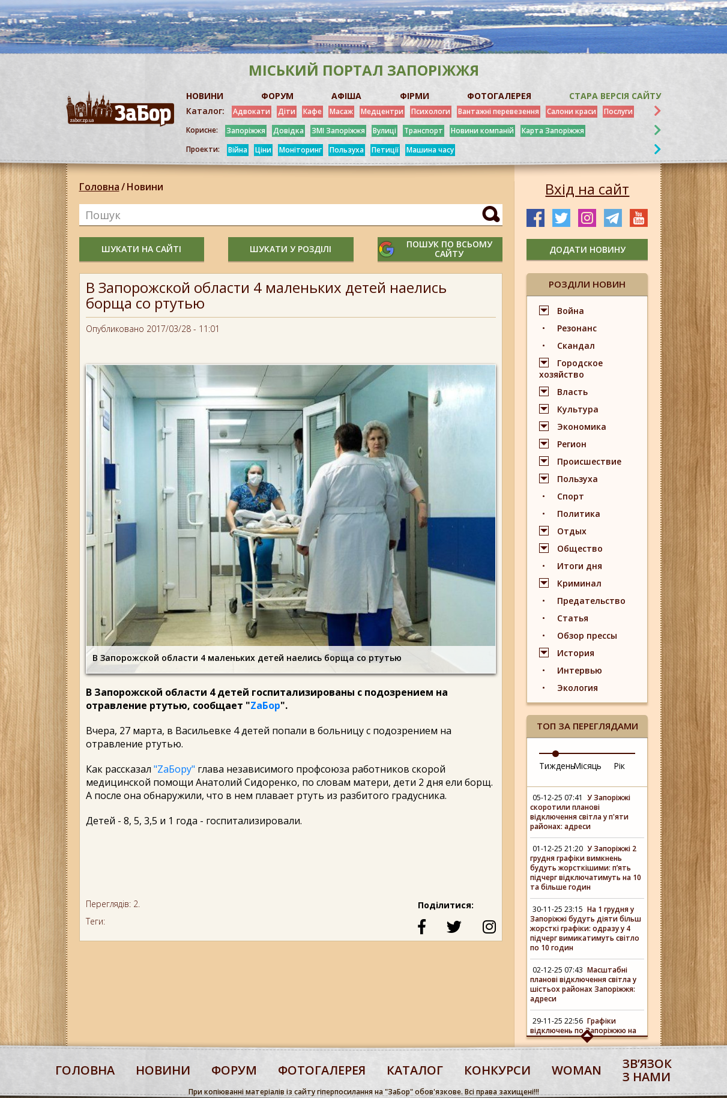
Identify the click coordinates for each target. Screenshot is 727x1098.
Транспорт (423, 130)
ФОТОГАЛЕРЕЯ (499, 95)
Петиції (385, 150)
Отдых (572, 531)
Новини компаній (482, 130)
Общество (580, 548)
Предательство (591, 600)
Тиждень (557, 765)
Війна (237, 150)
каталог (415, 1070)
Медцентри (382, 111)
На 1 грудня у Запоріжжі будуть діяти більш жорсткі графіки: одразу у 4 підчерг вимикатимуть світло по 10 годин (585, 928)
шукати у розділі (290, 249)
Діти (286, 111)
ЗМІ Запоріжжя (338, 130)
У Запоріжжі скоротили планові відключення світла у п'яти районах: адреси (580, 811)
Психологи (430, 111)
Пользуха (347, 150)
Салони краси (571, 111)
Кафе (312, 111)
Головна (99, 186)
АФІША (346, 95)
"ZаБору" (174, 769)
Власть (572, 391)
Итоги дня (579, 566)
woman (577, 1070)
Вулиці (384, 130)
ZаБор (265, 705)
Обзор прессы (587, 635)
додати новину (587, 249)
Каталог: (205, 111)
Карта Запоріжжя (553, 130)
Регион (572, 444)
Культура (578, 409)
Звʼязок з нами (647, 1070)
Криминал (579, 583)
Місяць (587, 765)
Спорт (570, 496)
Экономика (581, 426)
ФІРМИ (414, 95)
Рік (619, 765)
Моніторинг (300, 150)
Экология (577, 687)
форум (234, 1070)
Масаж (341, 111)
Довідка (288, 130)
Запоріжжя (245, 130)
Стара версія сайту (615, 95)
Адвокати (251, 111)
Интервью (579, 670)
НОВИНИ (204, 95)
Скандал (576, 345)
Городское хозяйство (571, 368)
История (575, 653)
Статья (572, 618)
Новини (145, 186)
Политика (578, 513)
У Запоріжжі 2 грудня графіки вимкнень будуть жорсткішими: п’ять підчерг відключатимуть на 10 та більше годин (585, 867)
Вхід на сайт (587, 189)
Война (570, 310)
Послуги (618, 111)
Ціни (263, 150)
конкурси (497, 1070)
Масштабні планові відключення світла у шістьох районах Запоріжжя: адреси (583, 984)
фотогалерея (322, 1070)
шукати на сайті (141, 249)
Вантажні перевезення (498, 111)
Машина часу (430, 150)
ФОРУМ (277, 95)
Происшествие (589, 461)
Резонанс (577, 328)
